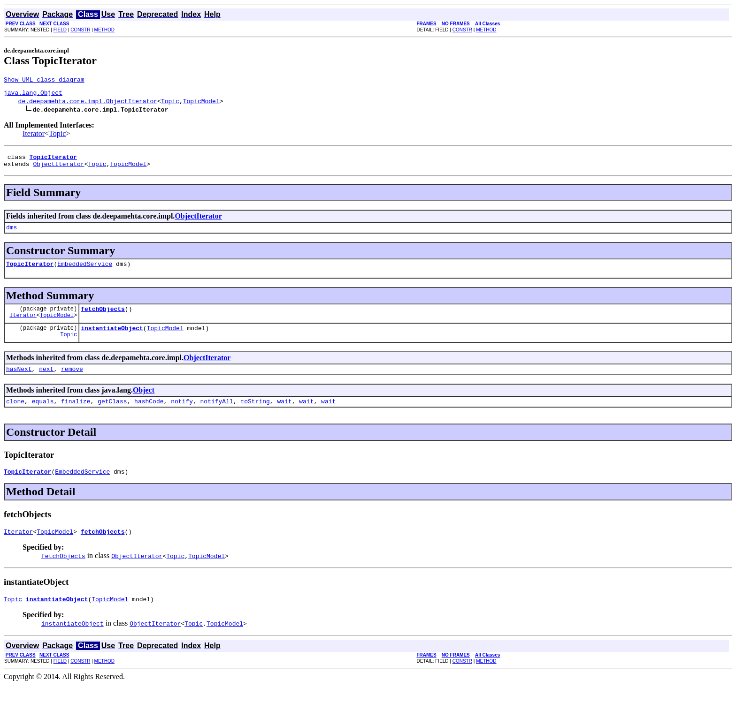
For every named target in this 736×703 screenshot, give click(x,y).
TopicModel (201, 103)
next (46, 381)
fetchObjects (103, 318)
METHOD (104, 29)
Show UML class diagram (44, 80)
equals (43, 415)
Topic (170, 103)
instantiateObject (112, 339)
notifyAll (216, 415)
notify (182, 415)
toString (254, 415)
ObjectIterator (58, 169)
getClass (112, 415)
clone (15, 415)
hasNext (19, 381)
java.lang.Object (33, 95)
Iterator (34, 136)
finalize (75, 415)
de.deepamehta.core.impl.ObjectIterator (87, 103)
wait (284, 415)
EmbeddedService (84, 272)
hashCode (148, 415)
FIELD (60, 29)
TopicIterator (30, 272)
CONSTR (80, 29)
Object (143, 403)
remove (72, 381)
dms (11, 234)
